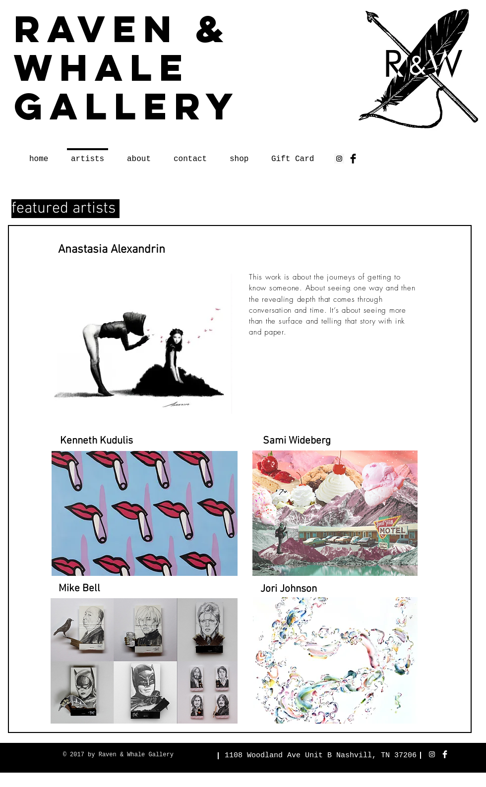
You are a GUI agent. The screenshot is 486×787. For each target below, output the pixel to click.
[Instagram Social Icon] (339, 159)
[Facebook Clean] (445, 754)
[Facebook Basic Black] (353, 159)
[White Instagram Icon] (432, 754)
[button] (96, 441)
